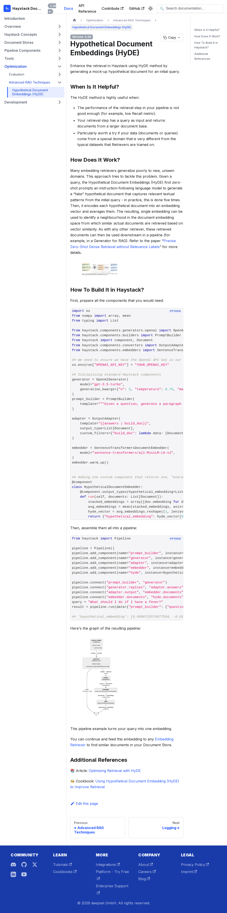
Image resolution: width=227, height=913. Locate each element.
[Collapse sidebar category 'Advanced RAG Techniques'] (59, 82)
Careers (147, 871)
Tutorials (62, 864)
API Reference (87, 8)
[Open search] (190, 8)
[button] (33, 26)
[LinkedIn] (13, 874)
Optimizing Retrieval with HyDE (115, 770)
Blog (144, 879)
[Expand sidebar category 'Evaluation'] (59, 74)
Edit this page (84, 803)
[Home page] (74, 20)
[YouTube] (24, 874)
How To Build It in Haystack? (206, 45)
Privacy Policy (195, 864)
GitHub (136, 8)
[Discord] (13, 864)
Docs (68, 8)
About (145, 864)
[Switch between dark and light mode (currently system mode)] (150, 8)
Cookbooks (64, 871)
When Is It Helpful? (207, 30)
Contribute (112, 8)
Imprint (189, 871)
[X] (34, 864)
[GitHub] (24, 864)
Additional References (202, 56)
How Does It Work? (207, 36)
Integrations (108, 864)
